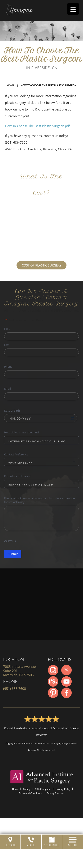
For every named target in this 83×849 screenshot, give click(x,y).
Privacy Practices (55, 793)
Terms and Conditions (30, 793)
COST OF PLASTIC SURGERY (41, 265)
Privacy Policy (63, 788)
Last (6, 345)
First (7, 328)
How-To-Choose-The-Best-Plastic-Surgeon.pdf (37, 126)
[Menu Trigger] (73, 9)
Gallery (27, 788)
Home (10, 85)
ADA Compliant (43, 788)
